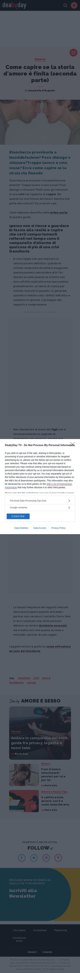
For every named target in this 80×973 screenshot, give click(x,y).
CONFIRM (18, 516)
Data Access (39, 528)
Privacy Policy (58, 528)
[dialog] (40, 486)
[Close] (74, 445)
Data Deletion (21, 528)
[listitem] (40, 500)
